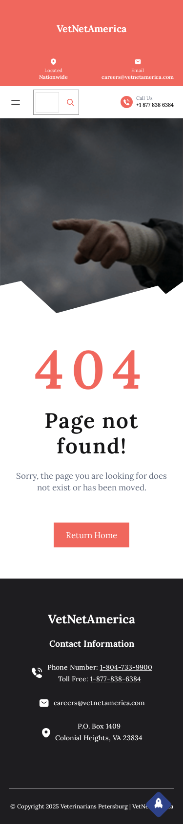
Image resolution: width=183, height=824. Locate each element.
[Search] (70, 102)
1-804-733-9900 (126, 667)
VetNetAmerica (91, 28)
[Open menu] (15, 102)
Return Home (91, 535)
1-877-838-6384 (115, 678)
